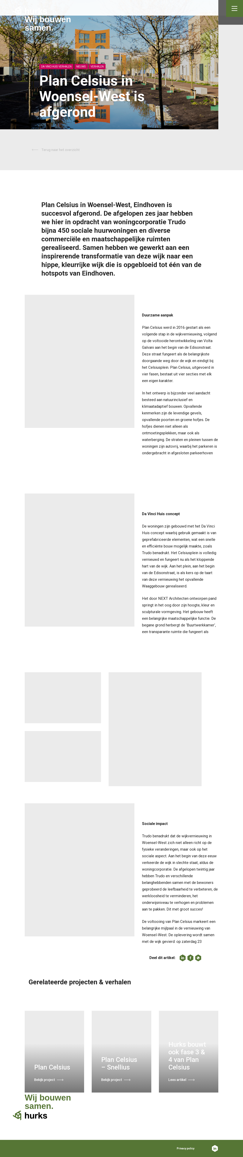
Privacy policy (185, 1148)
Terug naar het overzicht (60, 150)
